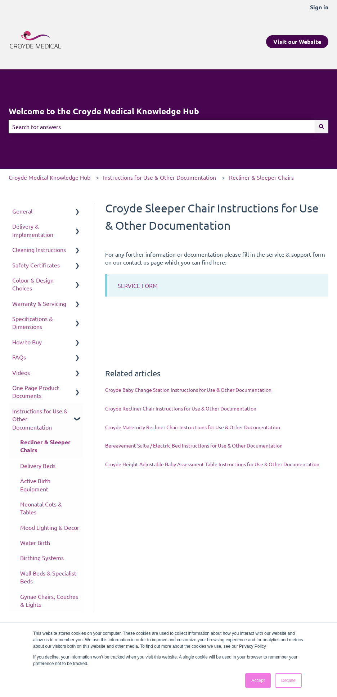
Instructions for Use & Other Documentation (159, 177)
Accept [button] (258, 680)
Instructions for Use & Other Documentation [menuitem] (40, 419)
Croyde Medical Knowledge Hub (49, 177)
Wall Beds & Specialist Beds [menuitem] (48, 576)
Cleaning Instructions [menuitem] (39, 249)
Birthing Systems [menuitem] (42, 557)
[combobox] (162, 126)
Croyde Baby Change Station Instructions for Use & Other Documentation (188, 389)
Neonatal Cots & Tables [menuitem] (41, 507)
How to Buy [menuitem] (27, 341)
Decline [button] (288, 680)
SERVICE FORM (138, 285)
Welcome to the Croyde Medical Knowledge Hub (104, 111)
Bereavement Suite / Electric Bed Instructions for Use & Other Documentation (194, 445)
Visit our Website (297, 41)
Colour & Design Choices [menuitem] (33, 284)
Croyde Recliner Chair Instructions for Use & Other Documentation (180, 408)
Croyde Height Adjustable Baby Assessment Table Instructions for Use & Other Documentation (212, 464)
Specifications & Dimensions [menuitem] (32, 322)
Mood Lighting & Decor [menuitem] (49, 527)
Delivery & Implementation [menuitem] (32, 230)
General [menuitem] (22, 211)
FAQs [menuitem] (19, 357)
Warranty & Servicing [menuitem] (39, 303)
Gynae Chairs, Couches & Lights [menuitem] (49, 600)
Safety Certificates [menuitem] (36, 265)
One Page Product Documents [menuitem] (35, 391)
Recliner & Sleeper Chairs (261, 177)
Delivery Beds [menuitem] (37, 465)
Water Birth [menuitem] (35, 542)
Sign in (319, 7)
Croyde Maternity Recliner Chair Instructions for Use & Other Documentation (192, 427)
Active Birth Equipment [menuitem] (35, 484)
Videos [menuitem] (21, 372)
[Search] (321, 126)
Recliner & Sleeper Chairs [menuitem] (45, 446)
